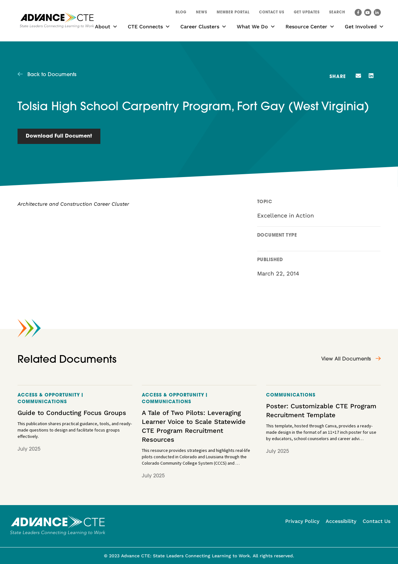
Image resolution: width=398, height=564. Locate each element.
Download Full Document (59, 136)
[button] (337, 13)
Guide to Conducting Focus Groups (72, 413)
